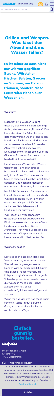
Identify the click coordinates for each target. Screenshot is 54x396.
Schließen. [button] (28, 392)
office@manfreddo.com (20, 362)
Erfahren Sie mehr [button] (28, 384)
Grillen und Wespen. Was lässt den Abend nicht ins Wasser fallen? (28, 45)
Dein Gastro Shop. (26, 4)
